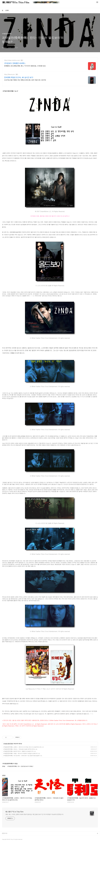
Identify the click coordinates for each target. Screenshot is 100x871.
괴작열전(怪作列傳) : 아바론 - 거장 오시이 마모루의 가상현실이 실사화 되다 (20, 780)
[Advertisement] (50, 744)
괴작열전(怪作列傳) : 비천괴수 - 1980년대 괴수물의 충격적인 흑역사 (19, 776)
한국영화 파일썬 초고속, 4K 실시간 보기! (18, 77)
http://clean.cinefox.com (12, 60)
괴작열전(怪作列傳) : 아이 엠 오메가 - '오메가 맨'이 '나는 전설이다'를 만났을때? (21, 783)
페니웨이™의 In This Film (14, 839)
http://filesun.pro (9, 74)
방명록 (7, 10)
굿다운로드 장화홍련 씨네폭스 (14, 63)
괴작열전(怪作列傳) (8, 771)
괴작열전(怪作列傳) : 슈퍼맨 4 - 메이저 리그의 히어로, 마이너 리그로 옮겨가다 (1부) (22, 774)
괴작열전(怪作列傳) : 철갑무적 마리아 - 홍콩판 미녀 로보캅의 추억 (18, 778)
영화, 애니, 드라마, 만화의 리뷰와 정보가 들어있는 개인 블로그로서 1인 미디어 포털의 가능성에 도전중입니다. (34, 841)
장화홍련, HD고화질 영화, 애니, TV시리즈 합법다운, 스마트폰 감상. (25, 66)
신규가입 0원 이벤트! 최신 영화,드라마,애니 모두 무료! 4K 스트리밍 (25, 80)
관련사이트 (4, 860)
